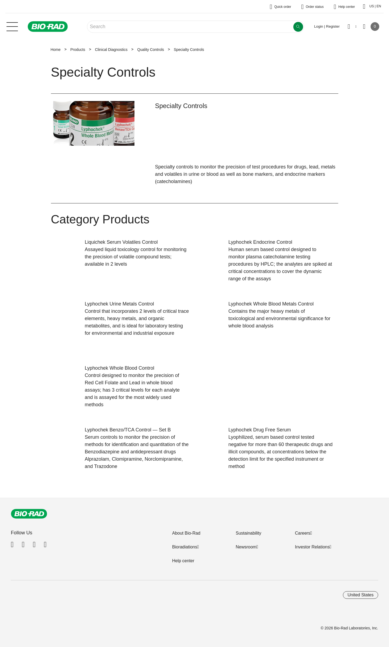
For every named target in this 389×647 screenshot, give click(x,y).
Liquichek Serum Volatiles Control (121, 242)
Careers (302, 533)
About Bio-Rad (186, 533)
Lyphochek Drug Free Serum (260, 430)
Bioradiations (184, 547)
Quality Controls (150, 49)
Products (77, 49)
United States (361, 595)
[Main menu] (12, 26)
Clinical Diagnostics (111, 49)
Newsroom (246, 547)
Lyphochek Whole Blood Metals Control (271, 304)
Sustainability (248, 533)
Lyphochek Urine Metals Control (119, 304)
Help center (183, 560)
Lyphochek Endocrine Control (260, 242)
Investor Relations (312, 547)
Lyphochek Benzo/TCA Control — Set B (128, 430)
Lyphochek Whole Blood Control (119, 368)
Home (56, 49)
